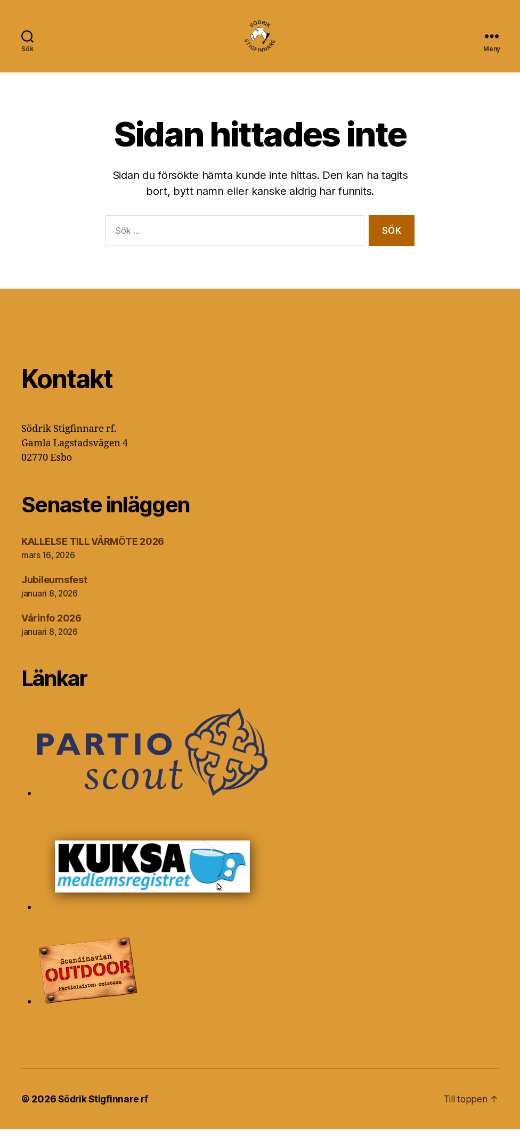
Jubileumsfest (54, 595)
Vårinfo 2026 (51, 634)
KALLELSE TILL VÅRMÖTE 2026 (92, 557)
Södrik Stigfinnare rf (104, 1115)
